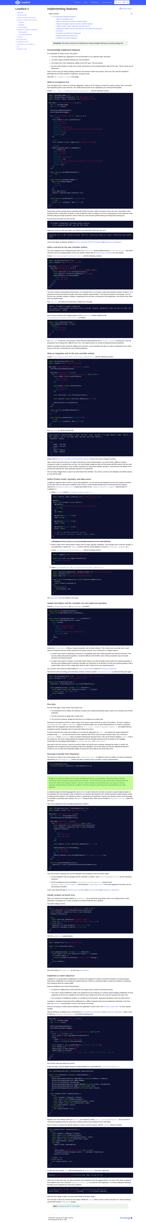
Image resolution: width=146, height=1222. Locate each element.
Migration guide (22, 49)
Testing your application (113, 242)
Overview (20, 12)
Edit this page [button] (125, 8)
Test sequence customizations (92, 1012)
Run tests (59, 31)
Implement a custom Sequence (66, 38)
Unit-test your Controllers (104, 253)
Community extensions (25, 34)
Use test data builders (86, 668)
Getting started (22, 15)
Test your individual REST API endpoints (87, 242)
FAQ (18, 46)
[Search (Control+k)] (122, 2)
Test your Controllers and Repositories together (73, 459)
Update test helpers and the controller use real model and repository (79, 28)
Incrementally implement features (65, 16)
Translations (107, 2)
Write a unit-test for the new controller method (71, 21)
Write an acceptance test (64, 19)
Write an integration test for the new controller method (74, 24)
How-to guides (23, 27)
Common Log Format (111, 1006)
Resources (95, 2)
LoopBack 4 (22, 8)
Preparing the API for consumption (68, 1206)
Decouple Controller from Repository (68, 33)
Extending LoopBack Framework (27, 29)
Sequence (57, 1003)
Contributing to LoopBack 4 (25, 44)
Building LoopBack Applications (27, 20)
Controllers (85, 970)
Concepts (20, 37)
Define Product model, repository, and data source (73, 26)
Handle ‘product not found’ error (67, 35)
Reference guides (22, 41)
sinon (79, 798)
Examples (21, 25)
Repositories (54, 598)
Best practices (21, 39)
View (86, 2)
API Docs (77, 2)
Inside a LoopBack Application (26, 17)
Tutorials (21, 22)
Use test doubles (93, 890)
